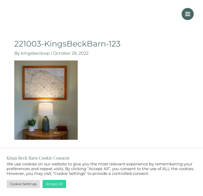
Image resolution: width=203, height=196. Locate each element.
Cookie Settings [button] (23, 184)
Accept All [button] (54, 184)
